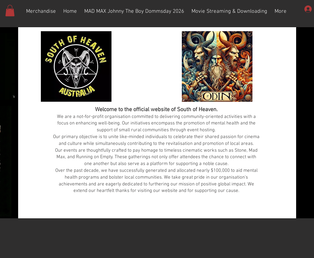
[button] (10, 10)
